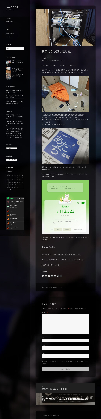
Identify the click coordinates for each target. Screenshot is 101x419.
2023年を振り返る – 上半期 (50, 265)
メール (43, 345)
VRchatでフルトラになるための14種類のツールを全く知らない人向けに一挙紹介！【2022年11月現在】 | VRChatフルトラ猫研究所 (15, 133)
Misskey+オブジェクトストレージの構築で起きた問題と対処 (61, 255)
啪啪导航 (20, 117)
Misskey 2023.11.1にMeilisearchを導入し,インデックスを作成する (63, 260)
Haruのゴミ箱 (12, 7)
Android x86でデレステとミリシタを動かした (17, 62)
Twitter (8, 37)
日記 (60, 287)
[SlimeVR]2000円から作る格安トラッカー (17, 76)
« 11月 (9, 189)
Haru (55, 287)
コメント (45, 313)
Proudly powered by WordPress (50, 415)
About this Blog (10, 21)
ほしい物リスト (10, 33)
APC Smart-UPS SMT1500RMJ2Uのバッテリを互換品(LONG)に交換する (15, 101)
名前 (43, 337)
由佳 (22, 123)
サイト (43, 353)
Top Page (8, 18)
